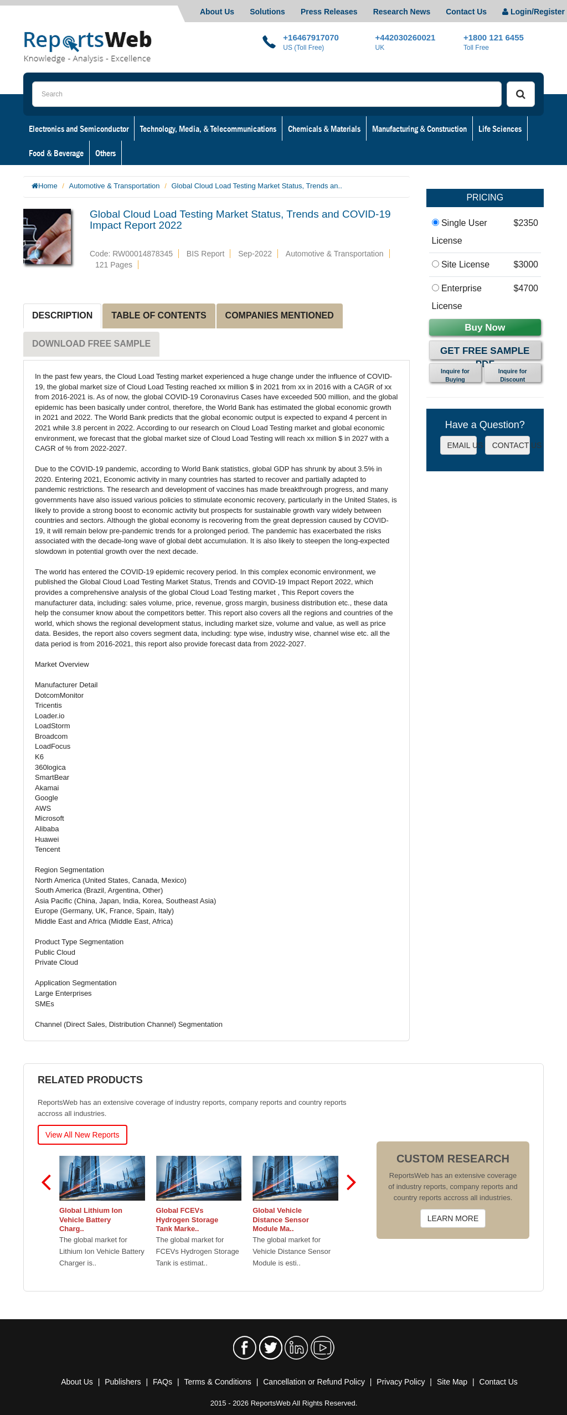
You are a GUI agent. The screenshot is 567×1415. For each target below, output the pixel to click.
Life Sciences (500, 128)
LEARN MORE (453, 1218)
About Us (217, 11)
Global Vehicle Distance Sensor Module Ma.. (280, 1219)
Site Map (452, 1381)
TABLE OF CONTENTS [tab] (158, 315)
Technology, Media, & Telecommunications (208, 128)
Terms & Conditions (217, 1381)
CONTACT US (511, 445)
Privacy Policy (401, 1381)
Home (48, 186)
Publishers (123, 1381)
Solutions (267, 11)
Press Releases (329, 11)
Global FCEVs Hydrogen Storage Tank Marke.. (187, 1219)
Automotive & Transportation (114, 186)
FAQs (162, 1381)
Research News (402, 11)
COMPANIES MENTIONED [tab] (279, 315)
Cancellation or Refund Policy (314, 1381)
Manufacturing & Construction (419, 128)
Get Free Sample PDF (484, 352)
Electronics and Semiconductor (78, 128)
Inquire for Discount (512, 375)
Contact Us (466, 11)
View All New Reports (82, 1134)
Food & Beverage (56, 153)
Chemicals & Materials (324, 128)
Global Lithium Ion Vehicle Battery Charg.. (90, 1219)
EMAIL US (462, 445)
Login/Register (533, 11)
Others (105, 153)
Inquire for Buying (455, 375)
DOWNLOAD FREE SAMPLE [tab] (91, 343)
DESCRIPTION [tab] (62, 315)
